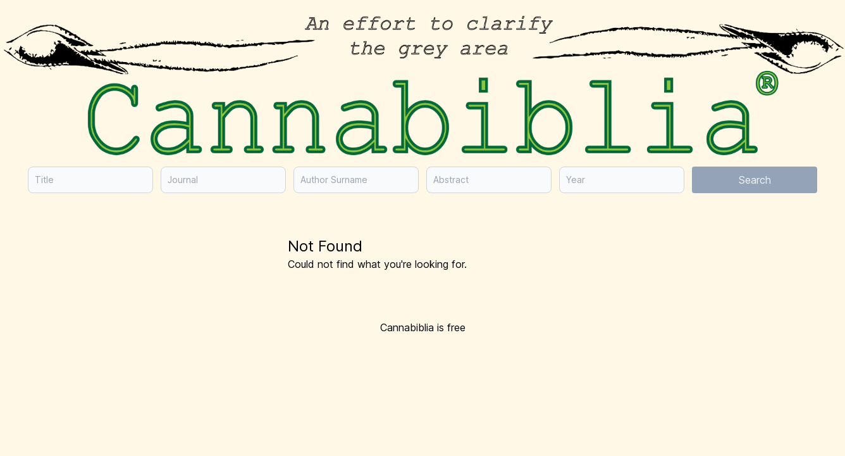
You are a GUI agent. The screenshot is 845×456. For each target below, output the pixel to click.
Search (755, 180)
